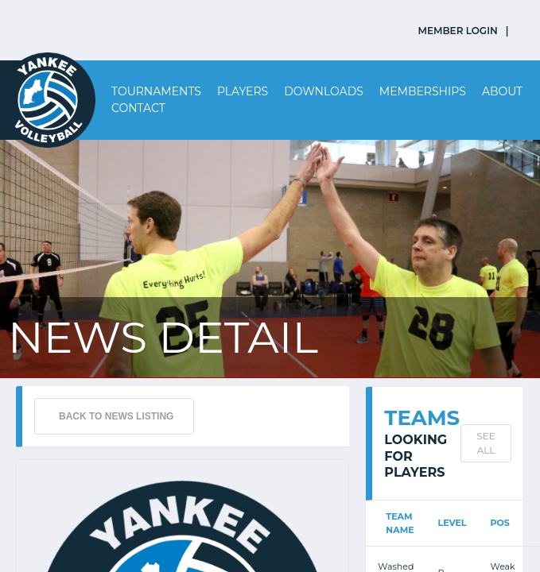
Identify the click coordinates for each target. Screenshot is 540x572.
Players (242, 91)
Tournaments (156, 91)
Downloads (323, 91)
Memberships (422, 91)
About (502, 91)
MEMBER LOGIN (458, 31)
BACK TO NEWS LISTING (116, 416)
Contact (138, 108)
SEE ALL (485, 443)
